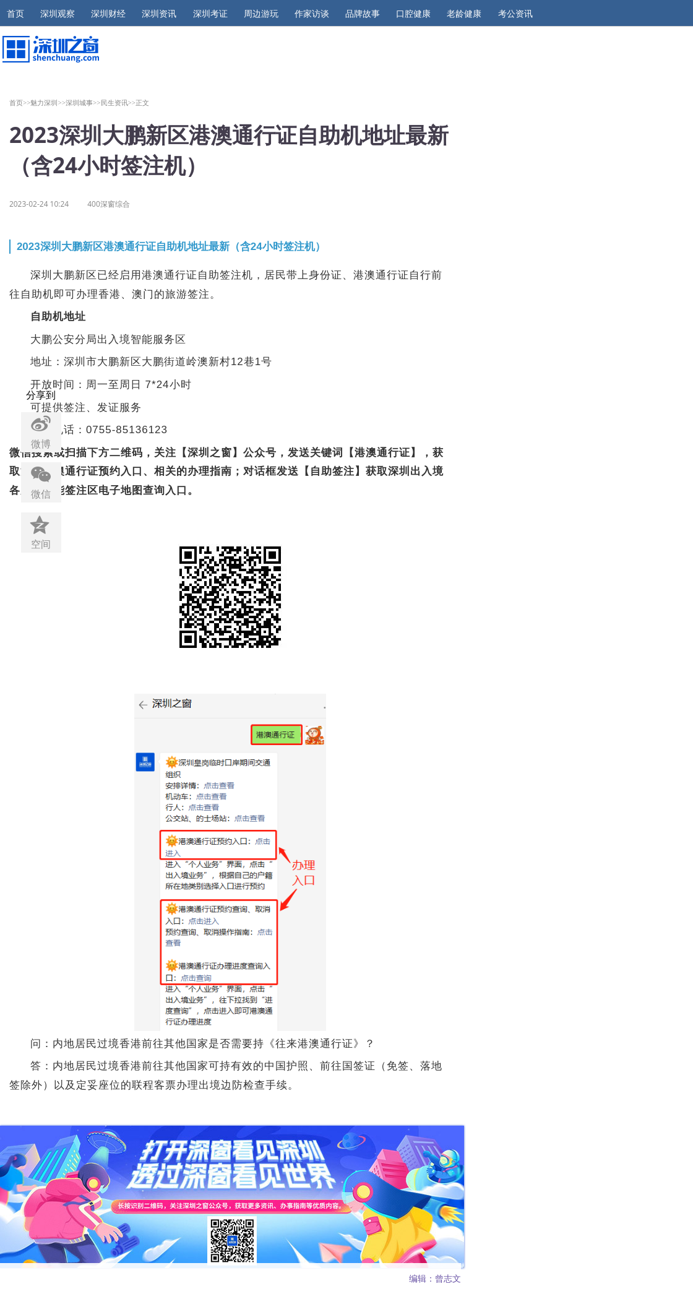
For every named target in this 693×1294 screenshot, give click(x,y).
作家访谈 (312, 14)
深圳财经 (108, 14)
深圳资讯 (159, 14)
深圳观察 (57, 14)
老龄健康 (464, 14)
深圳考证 (210, 14)
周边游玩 (261, 14)
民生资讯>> (118, 102)
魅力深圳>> (48, 102)
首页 (15, 14)
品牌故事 (362, 14)
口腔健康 (413, 14)
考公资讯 (515, 14)
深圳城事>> (83, 102)
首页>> (20, 102)
